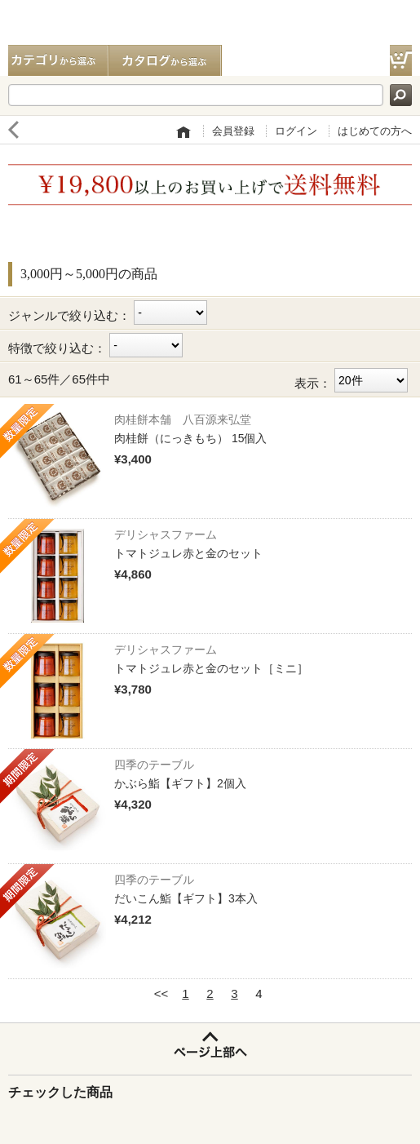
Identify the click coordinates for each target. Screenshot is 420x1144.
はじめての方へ (375, 131)
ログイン (296, 131)
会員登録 (233, 131)
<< (161, 993)
